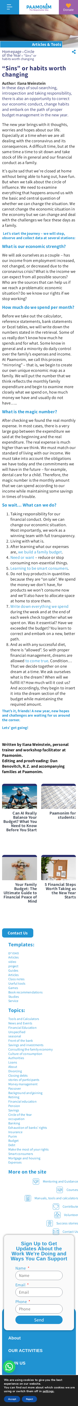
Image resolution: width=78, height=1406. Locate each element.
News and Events (20, 1023)
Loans (12, 1062)
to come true (36, 660)
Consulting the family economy (30, 1049)
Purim (12, 1136)
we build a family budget (40, 552)
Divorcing (15, 1071)
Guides (13, 970)
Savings (13, 1110)
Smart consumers (20, 1154)
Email (20, 1285)
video (12, 962)
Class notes (16, 979)
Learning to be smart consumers (39, 568)
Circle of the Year (18, 53)
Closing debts (18, 1075)
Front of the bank (20, 1040)
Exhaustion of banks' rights (27, 1127)
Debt (11, 1145)
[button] (74, 52)
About (12, 1067)
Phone (21, 1301)
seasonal (14, 1036)
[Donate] (68, 5)
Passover (14, 1088)
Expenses (15, 1162)
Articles (13, 957)
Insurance (15, 1132)
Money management (22, 1084)
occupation (16, 1119)
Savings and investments (26, 1045)
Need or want (22, 557)
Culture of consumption (25, 1054)
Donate (68, 10)
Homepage (12, 51)
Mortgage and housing (24, 1158)
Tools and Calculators (23, 1019)
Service (13, 1001)
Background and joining (25, 1093)
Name (21, 1268)
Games (13, 988)
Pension (14, 1106)
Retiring (14, 1097)
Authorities (16, 1058)
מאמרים (13, 953)
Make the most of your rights (28, 1149)
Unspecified (16, 1032)
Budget (13, 1140)
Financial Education (22, 1027)
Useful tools (16, 983)
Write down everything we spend (39, 606)
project (13, 966)
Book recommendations (25, 992)
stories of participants (24, 1080)
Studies (13, 996)
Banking (14, 1123)
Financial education (22, 1101)
